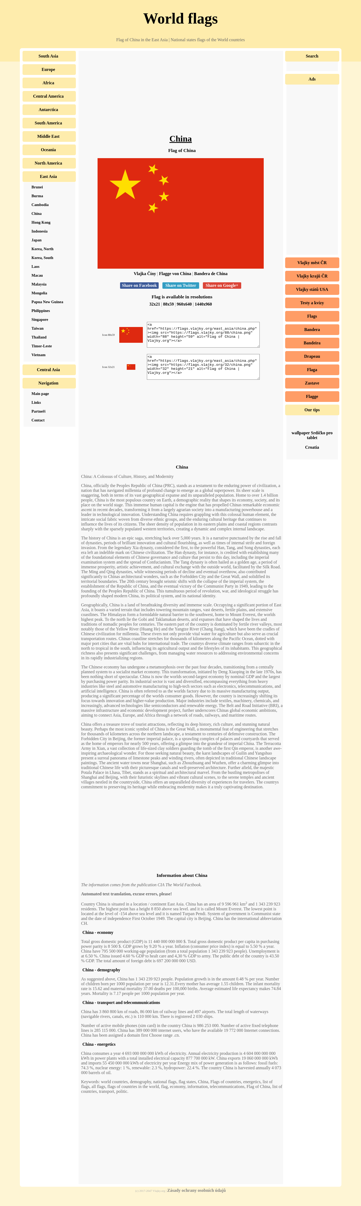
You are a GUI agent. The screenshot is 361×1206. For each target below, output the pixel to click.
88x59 (168, 304)
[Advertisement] (181, 96)
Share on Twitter (180, 285)
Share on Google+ (222, 285)
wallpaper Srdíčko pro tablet (312, 435)
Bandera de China (211, 273)
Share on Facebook (139, 285)
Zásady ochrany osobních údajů (196, 1200)
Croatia (312, 447)
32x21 (154, 304)
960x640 (184, 304)
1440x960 (203, 304)
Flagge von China (175, 273)
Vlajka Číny (145, 273)
